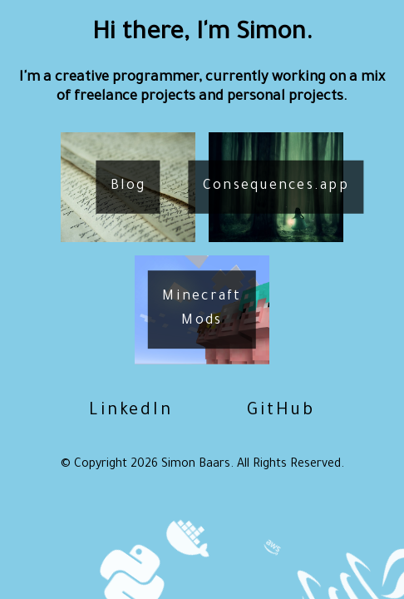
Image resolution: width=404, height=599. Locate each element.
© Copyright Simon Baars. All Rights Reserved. (202, 465)
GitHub (281, 412)
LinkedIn (131, 412)
